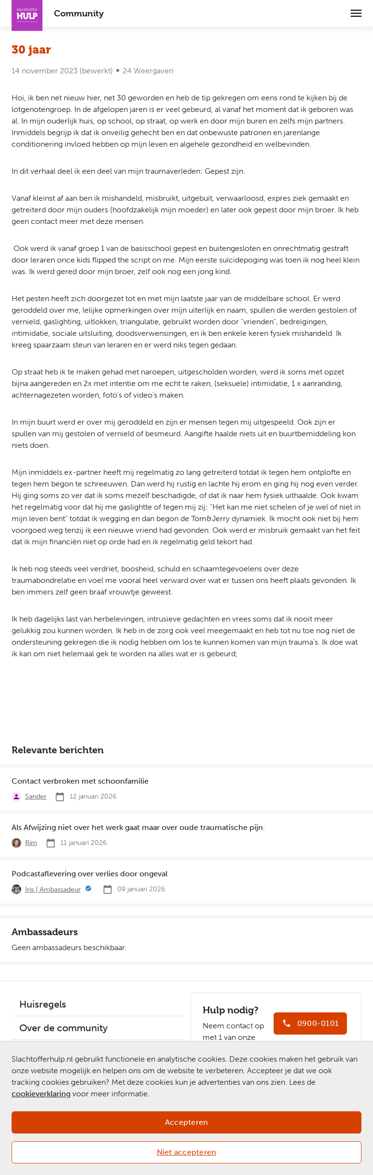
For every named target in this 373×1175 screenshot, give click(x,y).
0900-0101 (318, 1023)
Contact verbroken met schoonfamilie (80, 781)
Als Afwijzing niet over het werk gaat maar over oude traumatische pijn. (138, 827)
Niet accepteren (187, 1152)
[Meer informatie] (88, 889)
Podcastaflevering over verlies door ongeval (89, 873)
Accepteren (186, 1122)
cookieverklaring (41, 1093)
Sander (35, 796)
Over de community (63, 1028)
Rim (31, 843)
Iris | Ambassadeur (53, 889)
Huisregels (42, 1004)
